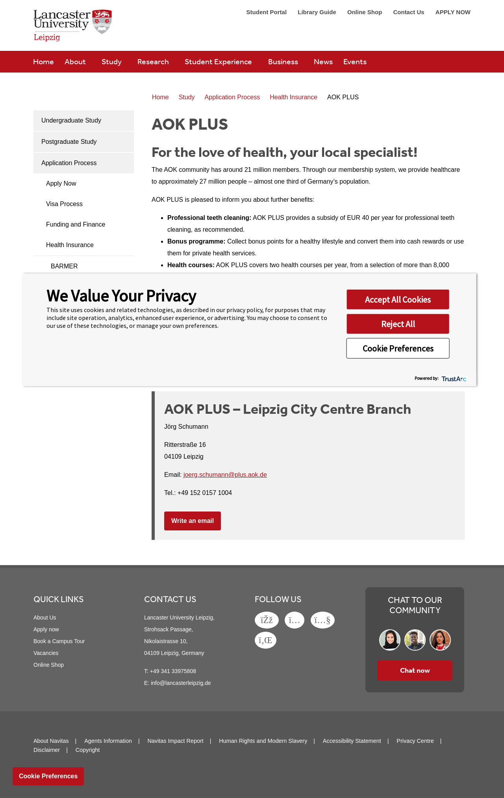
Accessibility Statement (352, 741)
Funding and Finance (75, 224)
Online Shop (365, 12)
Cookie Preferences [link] (48, 776)
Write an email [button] (192, 520)
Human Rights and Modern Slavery (263, 741)
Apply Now (61, 183)
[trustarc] (453, 378)
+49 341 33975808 (173, 671)
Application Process (69, 163)
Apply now (46, 629)
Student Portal (267, 12)
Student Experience (219, 61)
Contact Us (409, 12)
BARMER (64, 266)
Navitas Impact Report (175, 741)
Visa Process (64, 204)
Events (355, 61)
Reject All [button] (398, 323)
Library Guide (318, 12)
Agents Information (108, 741)
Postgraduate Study (69, 141)
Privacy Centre (415, 741)
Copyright (88, 750)
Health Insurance (70, 245)
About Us (44, 617)
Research (153, 61)
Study (112, 61)
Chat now (415, 670)
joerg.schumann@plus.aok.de (225, 474)
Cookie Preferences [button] (398, 347)
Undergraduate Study (71, 120)
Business (284, 61)
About (76, 61)
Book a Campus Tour (59, 641)
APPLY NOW (453, 12)
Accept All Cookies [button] (398, 299)
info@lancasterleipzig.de (181, 683)
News (323, 61)
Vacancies (46, 653)
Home (43, 61)
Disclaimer (46, 750)
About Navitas (51, 741)
